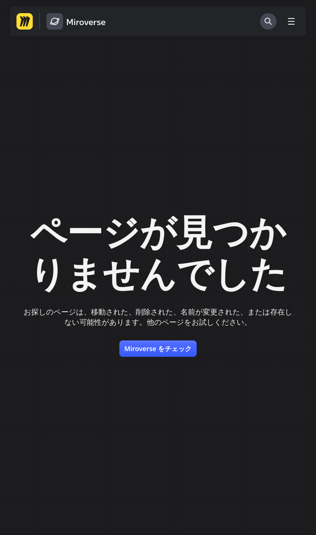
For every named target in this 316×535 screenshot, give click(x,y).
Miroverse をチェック (158, 348)
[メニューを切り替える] (291, 21)
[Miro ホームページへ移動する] (24, 21)
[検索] (268, 21)
